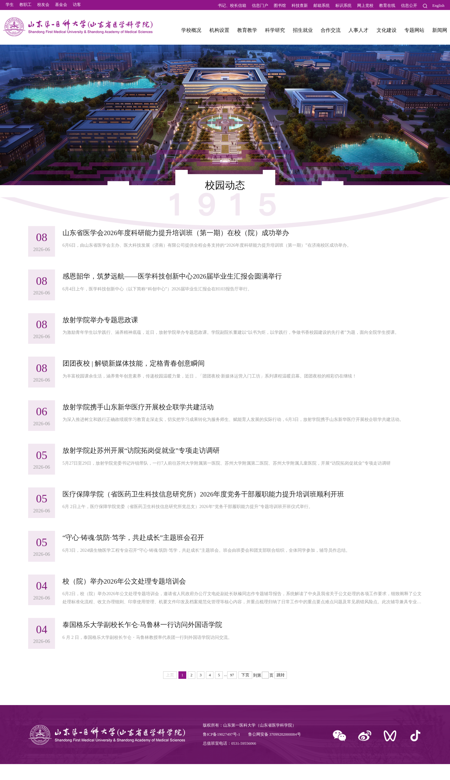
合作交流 (331, 32)
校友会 (43, 5)
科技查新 (300, 5)
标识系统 (343, 5)
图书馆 (280, 5)
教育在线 (387, 5)
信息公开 (409, 5)
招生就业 (303, 32)
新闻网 (439, 32)
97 (232, 691)
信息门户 (260, 5)
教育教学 (247, 32)
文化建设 (387, 32)
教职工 (25, 5)
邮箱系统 (321, 5)
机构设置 (219, 32)
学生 (10, 5)
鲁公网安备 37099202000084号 (274, 750)
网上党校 (365, 5)
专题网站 (414, 32)
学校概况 (191, 32)
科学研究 (275, 32)
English (438, 5)
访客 (77, 5)
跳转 (281, 691)
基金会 (61, 5)
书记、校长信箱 (232, 5)
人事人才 (358, 32)
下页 (245, 691)
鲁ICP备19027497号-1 (221, 750)
